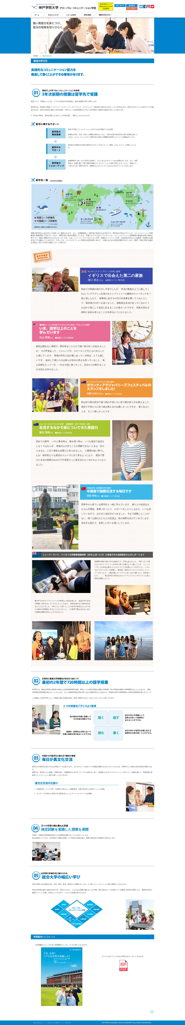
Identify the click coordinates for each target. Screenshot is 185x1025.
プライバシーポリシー (54, 1022)
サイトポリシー (38, 1022)
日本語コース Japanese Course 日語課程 (105, 6)
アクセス (68, 1022)
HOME (35, 56)
